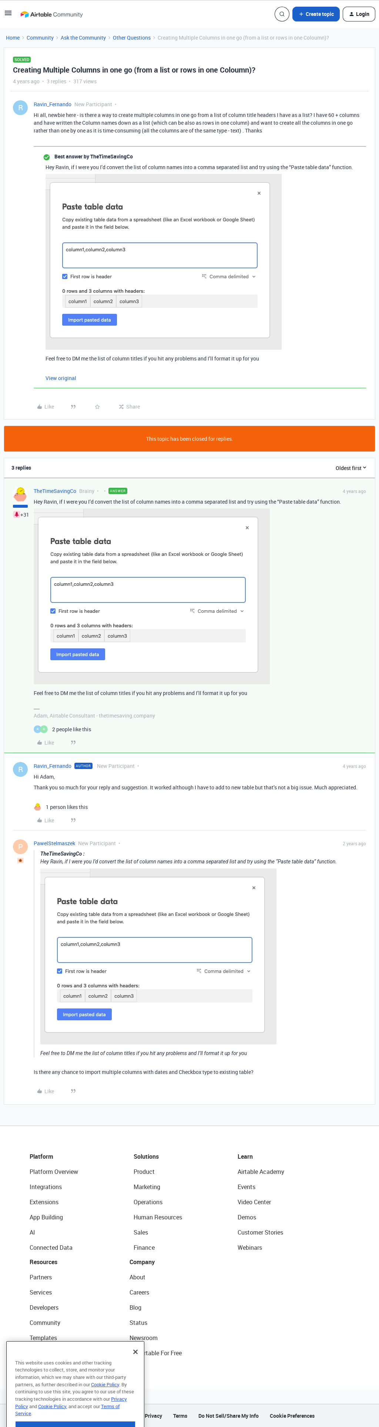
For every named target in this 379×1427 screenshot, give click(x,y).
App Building (46, 1217)
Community (40, 37)
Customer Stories (260, 1232)
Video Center (254, 1202)
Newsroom (144, 1338)
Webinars (250, 1247)
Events (246, 1187)
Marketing (147, 1187)
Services (41, 1292)
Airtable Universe (52, 1353)
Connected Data (51, 1247)
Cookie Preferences (292, 1415)
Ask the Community (83, 37)
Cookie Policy (105, 1397)
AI (32, 1232)
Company (142, 1262)
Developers (44, 1307)
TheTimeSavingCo (55, 490)
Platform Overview (54, 1172)
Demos (247, 1217)
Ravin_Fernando (52, 104)
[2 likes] (62, 729)
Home (13, 37)
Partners (41, 1277)
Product (144, 1172)
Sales (141, 1232)
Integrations (46, 1187)
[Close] (135, 1364)
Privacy (153, 1415)
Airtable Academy (261, 1172)
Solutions (146, 1156)
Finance (144, 1247)
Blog (135, 1307)
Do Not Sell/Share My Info (228, 1415)
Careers (139, 1292)
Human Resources (158, 1217)
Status (138, 1323)
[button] (8, 15)
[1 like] (61, 807)
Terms (180, 1415)
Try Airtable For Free (156, 1353)
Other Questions (132, 37)
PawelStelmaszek (54, 843)
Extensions (44, 1202)
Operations (148, 1202)
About (137, 1277)
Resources (43, 1262)
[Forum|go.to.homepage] (51, 14)
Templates (43, 1338)
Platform (41, 1156)
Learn (245, 1156)
